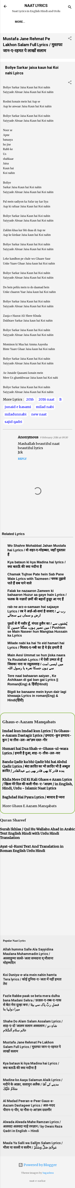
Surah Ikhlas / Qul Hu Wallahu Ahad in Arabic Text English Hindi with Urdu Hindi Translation (37, 833)
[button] (70, 39)
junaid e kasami (18, 407)
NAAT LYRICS (36, 5)
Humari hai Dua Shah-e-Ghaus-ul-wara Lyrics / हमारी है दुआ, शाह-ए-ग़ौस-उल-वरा (35, 750)
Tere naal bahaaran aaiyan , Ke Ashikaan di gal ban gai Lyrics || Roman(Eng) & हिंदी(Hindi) (32, 680)
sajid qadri (13, 422)
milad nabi (45, 407)
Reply (22, 458)
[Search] (70, 7)
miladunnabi (15, 414)
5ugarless (48, 1172)
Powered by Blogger (37, 1165)
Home (19, 21)
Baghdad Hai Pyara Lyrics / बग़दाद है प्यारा (33, 797)
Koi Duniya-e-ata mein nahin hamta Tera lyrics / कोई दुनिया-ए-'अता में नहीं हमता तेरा (32, 979)
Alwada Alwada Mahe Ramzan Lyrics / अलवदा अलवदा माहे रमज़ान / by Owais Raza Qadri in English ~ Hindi (32, 1126)
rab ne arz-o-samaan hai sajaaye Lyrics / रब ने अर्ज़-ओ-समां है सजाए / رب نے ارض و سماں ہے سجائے (36, 611)
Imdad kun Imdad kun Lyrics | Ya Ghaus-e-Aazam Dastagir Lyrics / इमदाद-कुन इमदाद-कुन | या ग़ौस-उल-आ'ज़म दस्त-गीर (36, 735)
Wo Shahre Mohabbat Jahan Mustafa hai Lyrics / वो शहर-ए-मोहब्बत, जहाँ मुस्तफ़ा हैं (36, 550)
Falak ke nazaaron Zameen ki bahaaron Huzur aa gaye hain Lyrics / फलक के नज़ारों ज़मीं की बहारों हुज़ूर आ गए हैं (36, 595)
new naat (39, 414)
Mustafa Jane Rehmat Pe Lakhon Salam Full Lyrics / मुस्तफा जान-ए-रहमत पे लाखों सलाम (32, 44)
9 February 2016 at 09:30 (54, 437)
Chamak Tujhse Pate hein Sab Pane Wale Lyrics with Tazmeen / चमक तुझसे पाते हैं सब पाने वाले (36, 578)
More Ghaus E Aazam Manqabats (29, 806)
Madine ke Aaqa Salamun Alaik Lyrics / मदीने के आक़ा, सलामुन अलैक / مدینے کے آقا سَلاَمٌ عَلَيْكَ (33, 1084)
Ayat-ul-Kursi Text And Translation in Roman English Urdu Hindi (31, 848)
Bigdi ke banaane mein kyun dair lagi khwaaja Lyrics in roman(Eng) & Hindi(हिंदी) (36, 696)
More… (35, 21)
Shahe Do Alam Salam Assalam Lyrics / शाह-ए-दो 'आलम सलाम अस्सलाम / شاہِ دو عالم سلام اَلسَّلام (33, 1025)
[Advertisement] (44, 157)
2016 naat (47, 399)
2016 (30, 399)
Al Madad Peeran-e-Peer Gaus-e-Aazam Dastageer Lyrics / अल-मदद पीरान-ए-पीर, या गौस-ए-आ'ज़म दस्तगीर (29, 1105)
